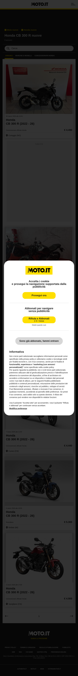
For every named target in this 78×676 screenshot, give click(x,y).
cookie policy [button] (48, 367)
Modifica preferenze (18, 408)
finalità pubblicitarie (52, 381)
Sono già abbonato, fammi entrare (39, 341)
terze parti (51, 370)
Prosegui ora (38, 295)
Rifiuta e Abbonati (39, 319)
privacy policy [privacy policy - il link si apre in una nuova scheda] (29, 359)
